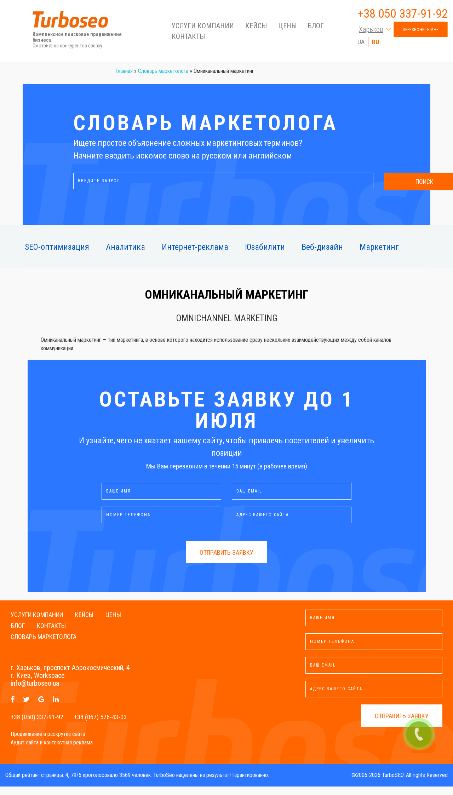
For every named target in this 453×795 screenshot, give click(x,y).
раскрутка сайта (66, 742)
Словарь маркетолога (163, 79)
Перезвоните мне (420, 31)
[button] (372, 31)
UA (361, 43)
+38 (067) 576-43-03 (100, 725)
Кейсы (256, 27)
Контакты (188, 38)
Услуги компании (203, 27)
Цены (287, 27)
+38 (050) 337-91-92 (37, 725)
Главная (124, 79)
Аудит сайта (25, 751)
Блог (316, 27)
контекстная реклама (68, 751)
